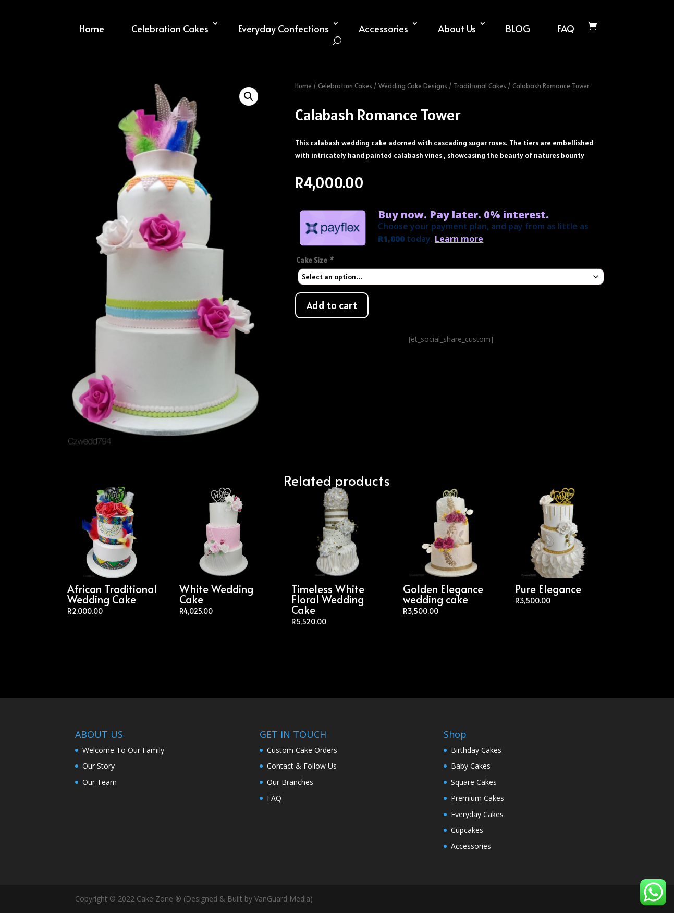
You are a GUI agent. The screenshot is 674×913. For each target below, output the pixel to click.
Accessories (383, 28)
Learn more (459, 238)
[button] (248, 96)
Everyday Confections (283, 28)
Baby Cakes (471, 766)
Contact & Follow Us (302, 766)
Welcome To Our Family (123, 750)
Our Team (99, 782)
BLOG (518, 28)
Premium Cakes (477, 798)
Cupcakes (467, 830)
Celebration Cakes (170, 28)
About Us (457, 28)
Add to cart (332, 305)
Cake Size (315, 260)
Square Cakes (474, 782)
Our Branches (290, 782)
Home (91, 28)
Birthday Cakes (476, 750)
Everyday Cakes (477, 814)
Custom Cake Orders (302, 750)
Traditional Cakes (480, 85)
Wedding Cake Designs (412, 85)
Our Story (98, 766)
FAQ (565, 28)
